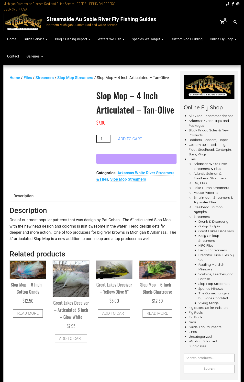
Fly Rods (195, 317)
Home (11, 39)
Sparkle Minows (211, 288)
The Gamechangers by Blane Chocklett (214, 295)
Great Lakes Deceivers (216, 231)
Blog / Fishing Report (72, 39)
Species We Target (147, 39)
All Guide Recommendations (211, 116)
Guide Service (36, 39)
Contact (13, 56)
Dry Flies (200, 183)
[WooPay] (136, 159)
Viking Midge (209, 303)
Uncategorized (200, 336)
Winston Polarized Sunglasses (203, 343)
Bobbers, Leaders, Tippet (208, 140)
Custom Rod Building (186, 39)
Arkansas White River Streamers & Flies (210, 166)
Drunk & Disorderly (213, 221)
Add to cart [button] (71, 338)
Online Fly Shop (223, 39)
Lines (193, 331)
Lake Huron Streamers (211, 187)
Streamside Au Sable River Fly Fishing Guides (101, 19)
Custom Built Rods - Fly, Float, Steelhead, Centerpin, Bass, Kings (210, 149)
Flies (27, 77)
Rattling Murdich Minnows (211, 267)
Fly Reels (196, 312)
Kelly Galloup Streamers (209, 238)
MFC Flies (206, 245)
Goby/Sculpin (209, 226)
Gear (193, 322)
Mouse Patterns (206, 192)
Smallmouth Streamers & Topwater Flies (213, 200)
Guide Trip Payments (205, 327)
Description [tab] (23, 196)
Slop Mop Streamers (75, 77)
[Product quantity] (103, 139)
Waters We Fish (111, 39)
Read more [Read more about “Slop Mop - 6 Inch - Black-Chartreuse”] (157, 313)
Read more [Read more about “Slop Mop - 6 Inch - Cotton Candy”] (28, 313)
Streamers (44, 77)
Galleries (34, 56)
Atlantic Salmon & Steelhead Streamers (210, 176)
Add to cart (130, 139)
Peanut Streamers (213, 250)
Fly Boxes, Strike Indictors (209, 307)
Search (209, 368)
